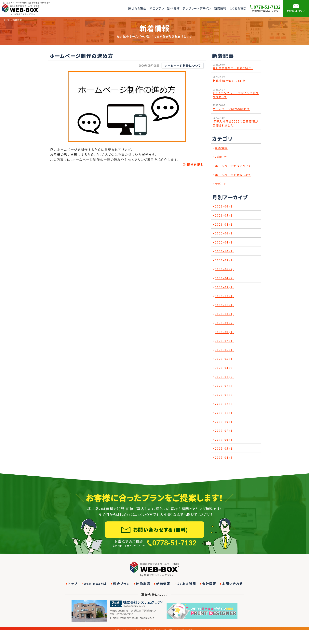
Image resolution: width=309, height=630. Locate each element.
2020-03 (224, 377)
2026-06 (224, 206)
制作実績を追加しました (229, 81)
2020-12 (224, 296)
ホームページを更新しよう (233, 175)
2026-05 (224, 215)
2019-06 (224, 440)
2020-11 (224, 305)
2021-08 (224, 260)
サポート (221, 184)
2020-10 (224, 314)
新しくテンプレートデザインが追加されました (236, 95)
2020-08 (224, 332)
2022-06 (224, 233)
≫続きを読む (193, 164)
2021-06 (224, 269)
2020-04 (224, 368)
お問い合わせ (232, 584)
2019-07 (224, 431)
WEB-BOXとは (95, 584)
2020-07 (224, 341)
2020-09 (224, 323)
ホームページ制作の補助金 (231, 109)
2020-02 (224, 386)
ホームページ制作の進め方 (81, 55)
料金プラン (157, 8)
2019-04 (224, 457)
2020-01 (224, 395)
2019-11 (224, 413)
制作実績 (173, 8)
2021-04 (224, 278)
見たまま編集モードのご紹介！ (233, 68)
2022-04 (224, 242)
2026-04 (224, 224)
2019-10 (224, 422)
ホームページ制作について (183, 65)
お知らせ (221, 157)
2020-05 (224, 359)
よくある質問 (238, 8)
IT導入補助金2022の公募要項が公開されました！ (235, 123)
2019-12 (224, 404)
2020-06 (224, 350)
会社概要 (209, 584)
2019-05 (224, 448)
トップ (7, 20)
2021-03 (224, 287)
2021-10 (224, 251)
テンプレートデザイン (197, 8)
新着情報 (220, 8)
